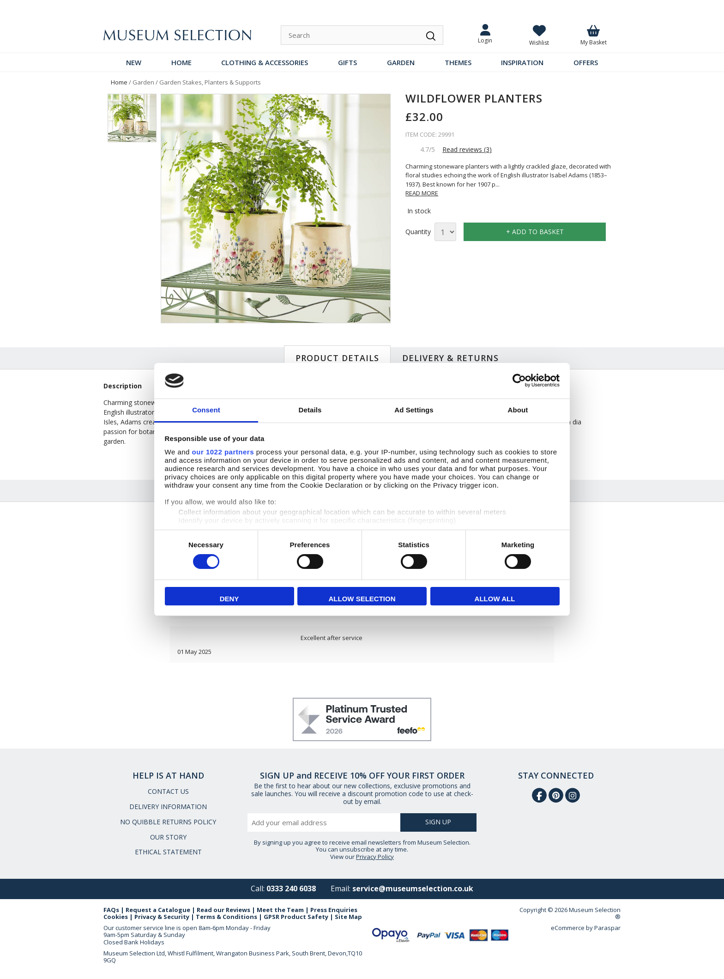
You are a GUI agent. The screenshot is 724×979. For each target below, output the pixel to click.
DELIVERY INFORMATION (168, 806)
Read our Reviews (223, 910)
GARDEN (401, 62)
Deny (229, 599)
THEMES (458, 62)
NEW (133, 62)
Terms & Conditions (226, 917)
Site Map (348, 917)
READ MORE (421, 193)
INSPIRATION (522, 62)
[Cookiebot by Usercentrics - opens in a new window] (519, 380)
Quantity (418, 232)
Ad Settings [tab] (413, 410)
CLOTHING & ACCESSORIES (264, 62)
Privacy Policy (375, 856)
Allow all (495, 599)
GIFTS (347, 62)
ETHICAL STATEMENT (168, 851)
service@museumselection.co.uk (412, 888)
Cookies (115, 917)
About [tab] (518, 410)
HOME (181, 62)
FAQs (111, 910)
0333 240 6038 (291, 888)
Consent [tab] (206, 410)
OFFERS (585, 62)
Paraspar (607, 928)
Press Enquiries (333, 910)
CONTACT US (168, 791)
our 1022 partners (223, 452)
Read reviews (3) (467, 149)
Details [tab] (310, 410)
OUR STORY (168, 837)
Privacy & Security (161, 917)
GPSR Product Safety (296, 917)
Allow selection (362, 599)
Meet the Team (280, 910)
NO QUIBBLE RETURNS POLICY (168, 821)
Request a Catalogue (158, 910)
